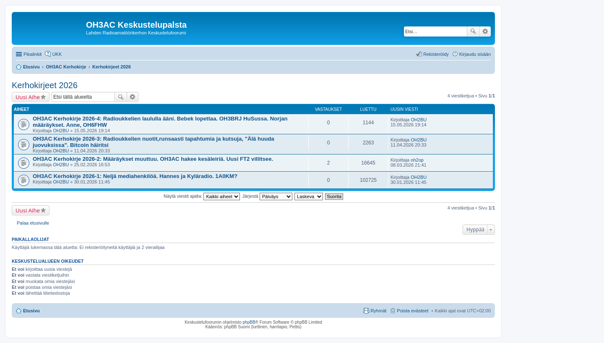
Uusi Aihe (28, 97)
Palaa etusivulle (33, 222)
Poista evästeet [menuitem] (412, 310)
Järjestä (267, 196)
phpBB (249, 322)
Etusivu (31, 310)
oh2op (417, 159)
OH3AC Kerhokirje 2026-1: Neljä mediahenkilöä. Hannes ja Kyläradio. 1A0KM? (135, 176)
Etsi (473, 31)
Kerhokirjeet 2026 (45, 85)
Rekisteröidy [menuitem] (436, 54)
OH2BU (61, 130)
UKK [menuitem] (57, 54)
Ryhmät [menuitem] (378, 310)
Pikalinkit (32, 54)
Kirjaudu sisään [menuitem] (475, 54)
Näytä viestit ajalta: (202, 196)
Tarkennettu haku (485, 31)
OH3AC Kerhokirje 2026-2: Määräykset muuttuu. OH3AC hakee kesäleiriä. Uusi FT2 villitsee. (153, 159)
